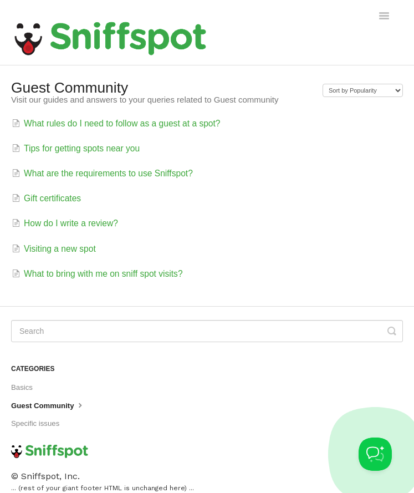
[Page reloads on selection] (363, 90)
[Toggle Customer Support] (375, 454)
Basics (22, 387)
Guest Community (48, 405)
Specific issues (35, 423)
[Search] (207, 331)
